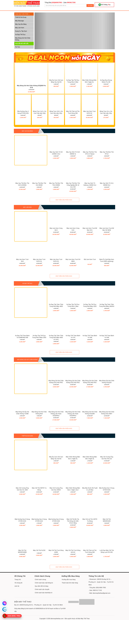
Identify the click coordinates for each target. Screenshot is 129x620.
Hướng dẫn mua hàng (68, 579)
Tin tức (17, 47)
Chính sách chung (40, 579)
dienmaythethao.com (57, 618)
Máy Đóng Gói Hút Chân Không (22, 39)
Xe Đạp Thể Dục (20, 34)
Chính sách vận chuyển (42, 589)
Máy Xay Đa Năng (20, 24)
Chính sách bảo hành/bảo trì (43, 592)
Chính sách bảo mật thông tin (44, 583)
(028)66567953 (56, 2)
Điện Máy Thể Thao (83, 618)
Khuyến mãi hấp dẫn (21, 43)
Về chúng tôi (18, 583)
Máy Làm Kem (19, 27)
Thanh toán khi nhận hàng (70, 583)
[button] (41, 30)
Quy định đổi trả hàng (41, 586)
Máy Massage (19, 20)
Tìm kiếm (90, 5)
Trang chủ (18, 579)
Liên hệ (17, 586)
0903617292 (71, 2)
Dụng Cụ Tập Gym (21, 31)
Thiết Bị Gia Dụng (20, 17)
